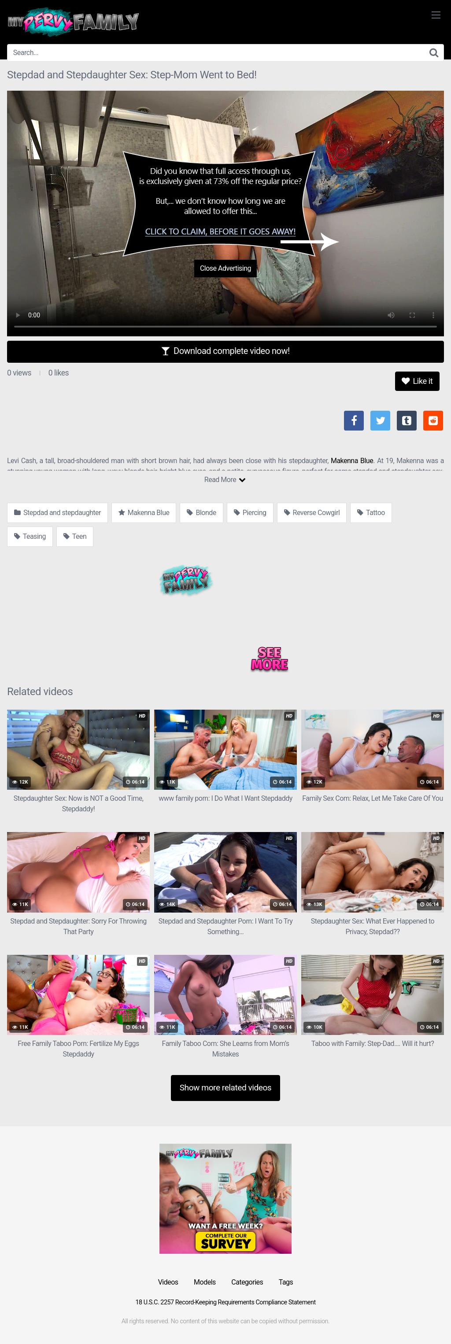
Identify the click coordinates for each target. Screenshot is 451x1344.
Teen (74, 536)
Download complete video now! (225, 351)
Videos (168, 1282)
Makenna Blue (352, 461)
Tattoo (371, 512)
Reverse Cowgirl (312, 512)
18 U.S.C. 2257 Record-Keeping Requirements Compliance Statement (225, 1302)
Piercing (250, 512)
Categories (247, 1282)
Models (205, 1282)
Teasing (30, 536)
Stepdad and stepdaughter (57, 512)
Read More (224, 479)
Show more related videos (226, 1088)
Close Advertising (225, 268)
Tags (286, 1282)
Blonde (201, 512)
